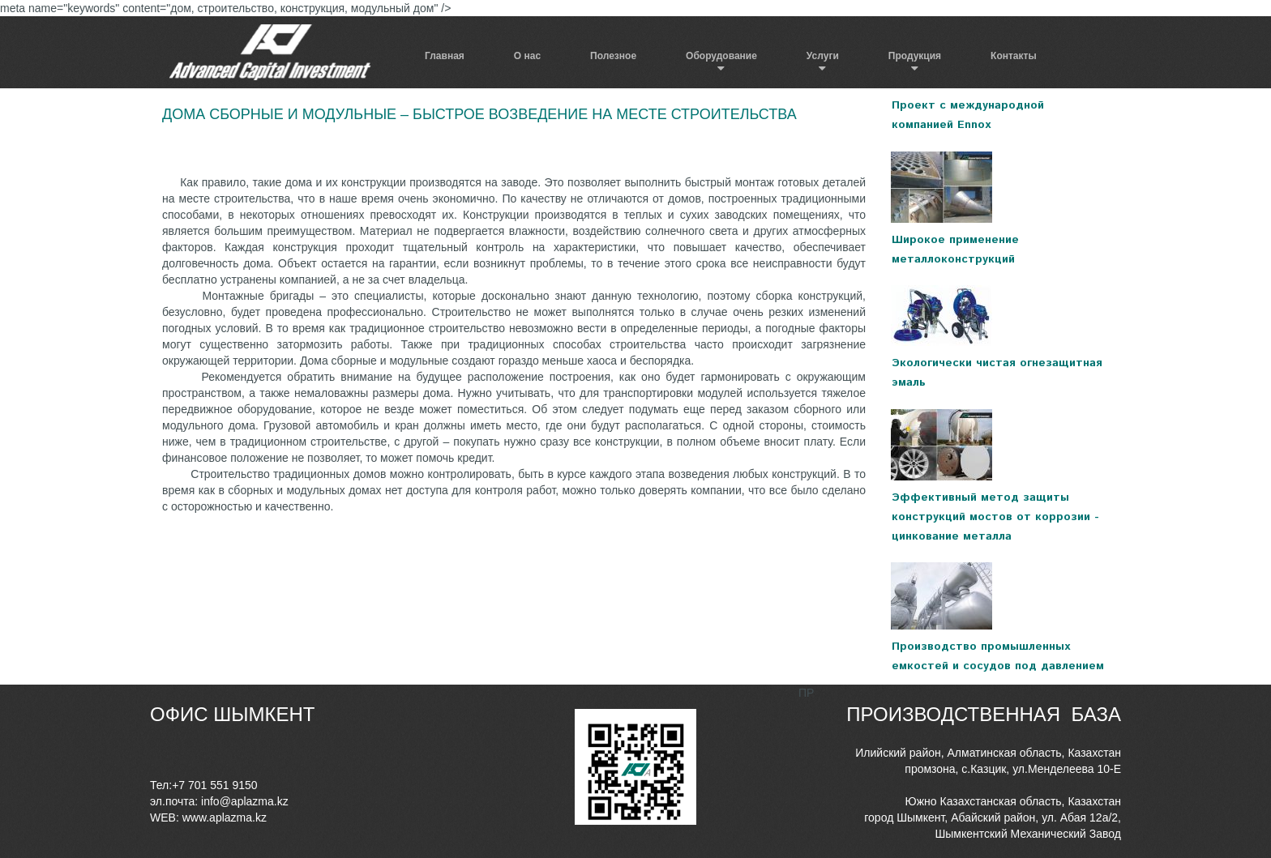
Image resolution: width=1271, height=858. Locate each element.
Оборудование (721, 56)
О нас (527, 56)
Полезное (613, 56)
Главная (444, 56)
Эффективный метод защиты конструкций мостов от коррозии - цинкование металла (995, 516)
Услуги (823, 56)
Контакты (1014, 56)
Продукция (914, 56)
